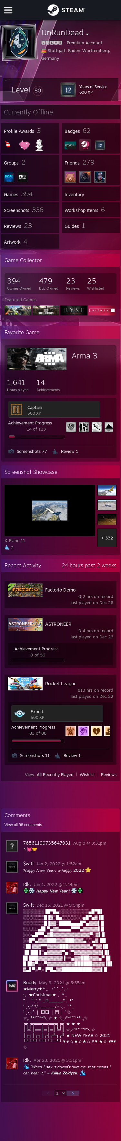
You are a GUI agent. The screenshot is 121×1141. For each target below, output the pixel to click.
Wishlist (87, 774)
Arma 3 (84, 355)
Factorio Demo (60, 589)
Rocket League (60, 683)
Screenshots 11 (35, 755)
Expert (37, 711)
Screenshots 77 (32, 451)
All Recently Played (55, 774)
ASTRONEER (58, 624)
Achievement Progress (30, 422)
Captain (34, 407)
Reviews (108, 774)
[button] (27, 89)
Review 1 (69, 451)
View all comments (23, 825)
